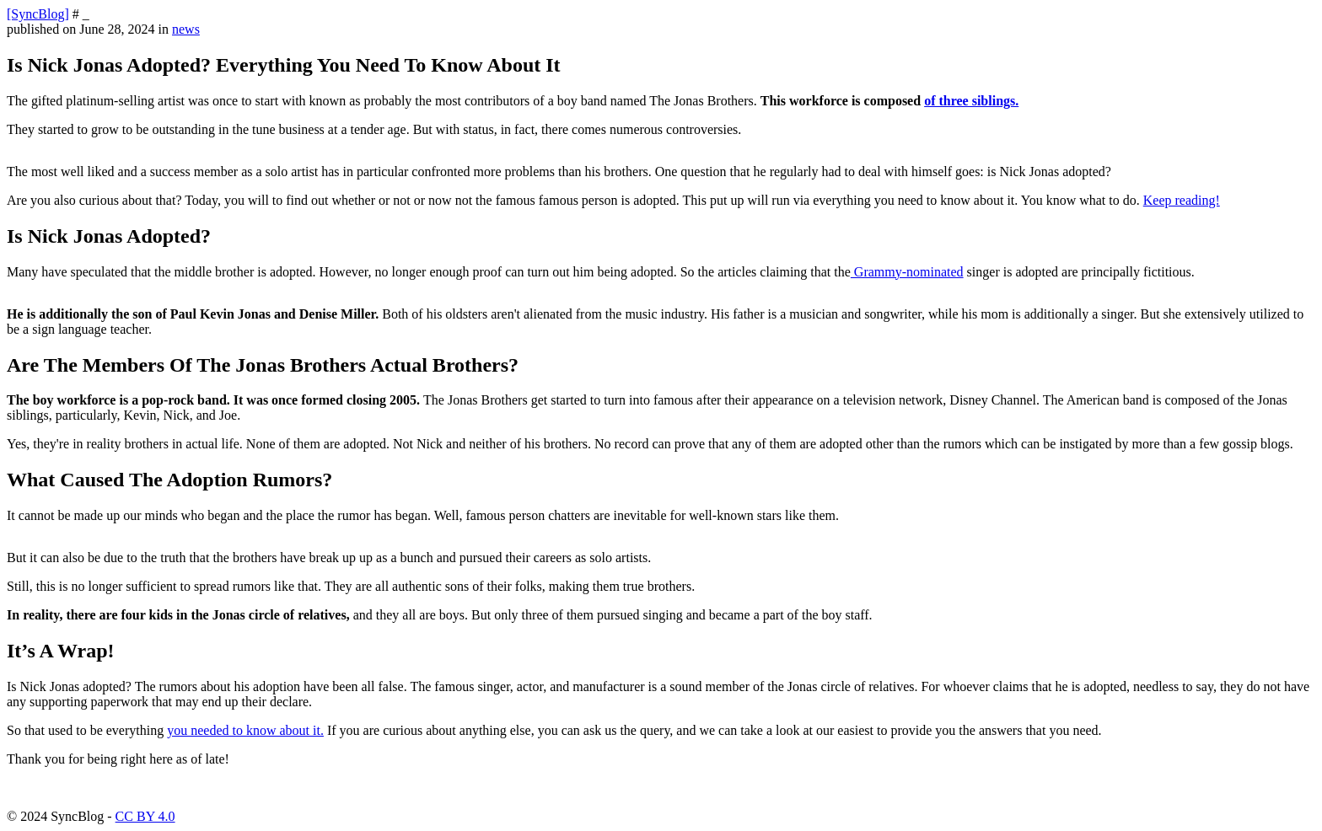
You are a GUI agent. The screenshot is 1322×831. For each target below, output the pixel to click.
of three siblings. (971, 101)
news (186, 29)
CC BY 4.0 (145, 816)
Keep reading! (1181, 200)
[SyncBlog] (38, 14)
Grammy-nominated (907, 272)
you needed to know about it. (245, 730)
